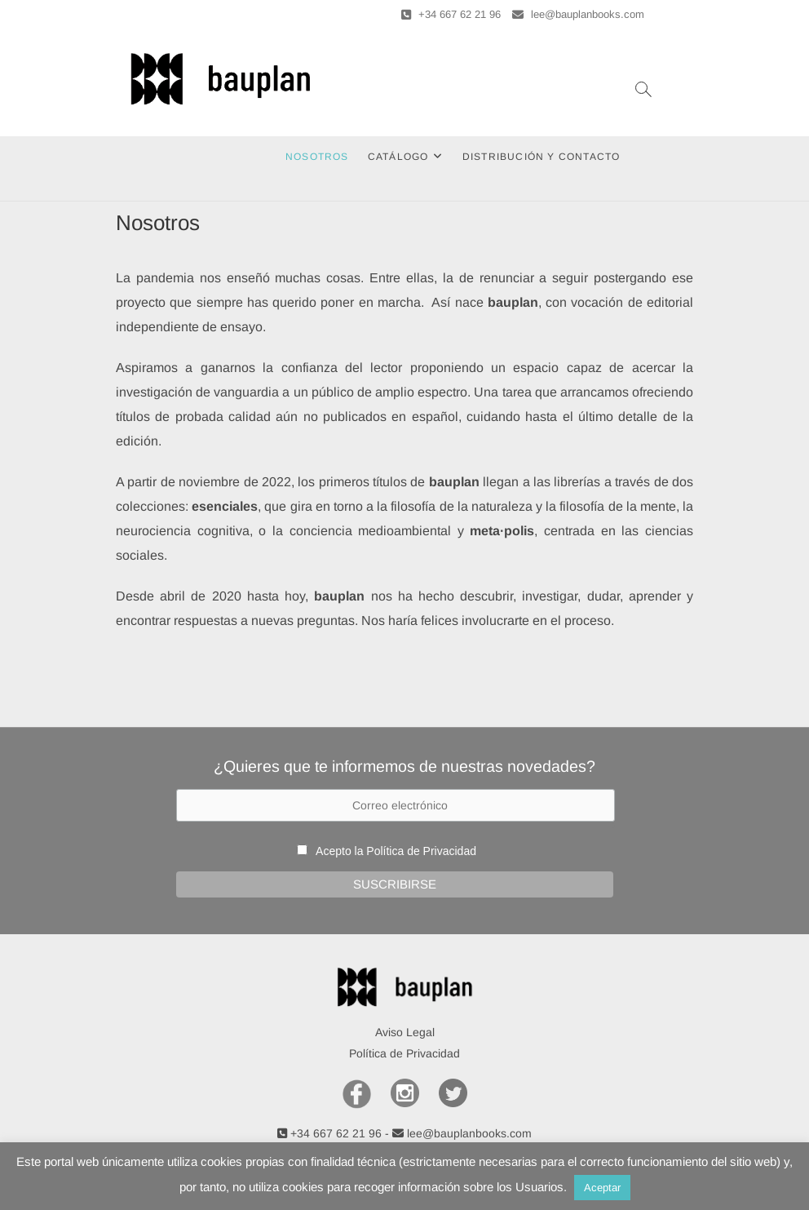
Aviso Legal (405, 1032)
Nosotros (317, 156)
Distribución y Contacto (541, 156)
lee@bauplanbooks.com (578, 14)
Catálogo (398, 156)
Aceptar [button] (602, 1187)
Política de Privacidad (421, 851)
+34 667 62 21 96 (451, 14)
